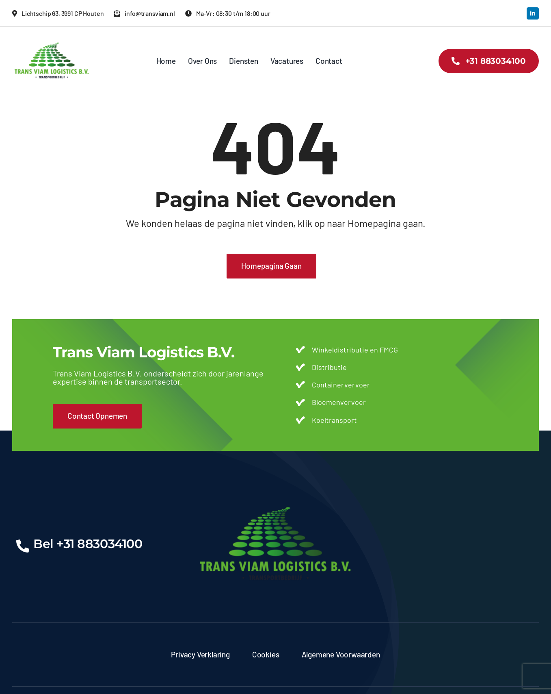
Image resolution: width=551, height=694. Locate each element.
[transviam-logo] (51, 38)
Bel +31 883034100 (87, 543)
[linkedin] (533, 13)
